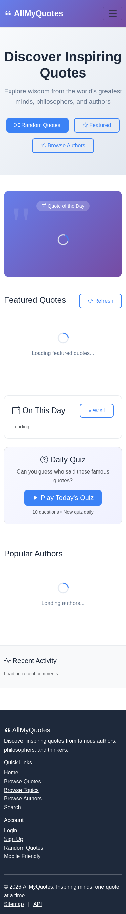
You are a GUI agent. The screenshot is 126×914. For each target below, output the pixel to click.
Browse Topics (21, 790)
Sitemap (14, 904)
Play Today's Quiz (63, 497)
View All (96, 410)
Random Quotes (37, 125)
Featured (97, 125)
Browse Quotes (22, 781)
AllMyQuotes (33, 13)
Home (11, 772)
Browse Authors (63, 145)
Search (12, 807)
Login (10, 830)
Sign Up (13, 839)
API (37, 904)
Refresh (100, 301)
